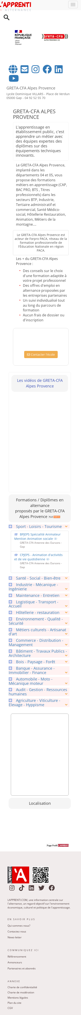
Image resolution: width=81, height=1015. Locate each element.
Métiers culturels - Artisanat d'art (37, 632)
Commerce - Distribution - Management (36, 642)
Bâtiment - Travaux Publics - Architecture (38, 653)
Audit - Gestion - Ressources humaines (38, 692)
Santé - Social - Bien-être (34, 578)
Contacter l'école (41, 354)
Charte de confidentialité (22, 987)
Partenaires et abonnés (22, 968)
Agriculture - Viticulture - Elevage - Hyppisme (34, 702)
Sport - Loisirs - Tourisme (35, 526)
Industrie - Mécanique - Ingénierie (33, 587)
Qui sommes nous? (19, 925)
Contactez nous (17, 931)
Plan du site (14, 1003)
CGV (10, 1008)
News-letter (15, 937)
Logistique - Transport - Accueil (33, 604)
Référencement (17, 956)
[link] (53, 516)
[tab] (39, 526)
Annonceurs (15, 962)
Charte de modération (21, 992)
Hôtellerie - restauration (34, 612)
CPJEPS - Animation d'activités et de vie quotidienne (38, 557)
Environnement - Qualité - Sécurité (36, 621)
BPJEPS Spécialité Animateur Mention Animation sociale (37, 536)
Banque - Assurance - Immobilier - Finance (32, 670)
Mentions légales (18, 997)
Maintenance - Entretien (34, 595)
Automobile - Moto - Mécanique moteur (30, 681)
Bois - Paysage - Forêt (32, 662)
